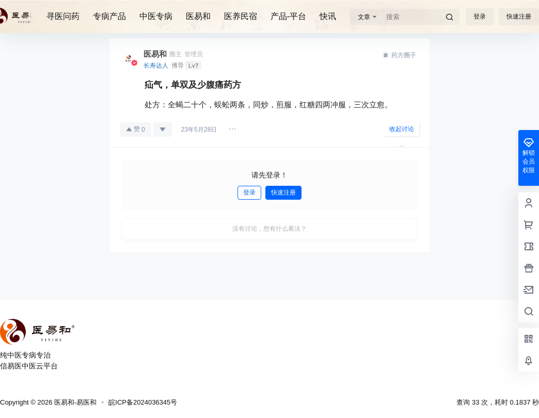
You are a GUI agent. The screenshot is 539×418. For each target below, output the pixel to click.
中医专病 (155, 16)
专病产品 (109, 16)
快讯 (328, 16)
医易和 (198, 16)
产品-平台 (288, 16)
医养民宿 (240, 16)
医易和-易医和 (74, 402)
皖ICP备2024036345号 (142, 402)
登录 (479, 16)
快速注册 (518, 16)
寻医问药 (63, 16)
